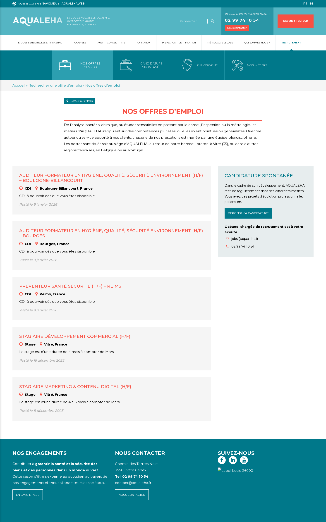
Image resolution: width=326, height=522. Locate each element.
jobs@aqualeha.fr (242, 239)
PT (305, 3)
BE (312, 3)
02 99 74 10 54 (242, 20)
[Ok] (212, 21)
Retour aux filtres (79, 100)
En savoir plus (27, 494)
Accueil (18, 85)
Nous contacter (237, 27)
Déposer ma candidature (248, 213)
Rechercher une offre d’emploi (55, 85)
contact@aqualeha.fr (133, 483)
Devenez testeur (295, 20)
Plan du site (21, 515)
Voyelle (107, 515)
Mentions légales (42, 515)
